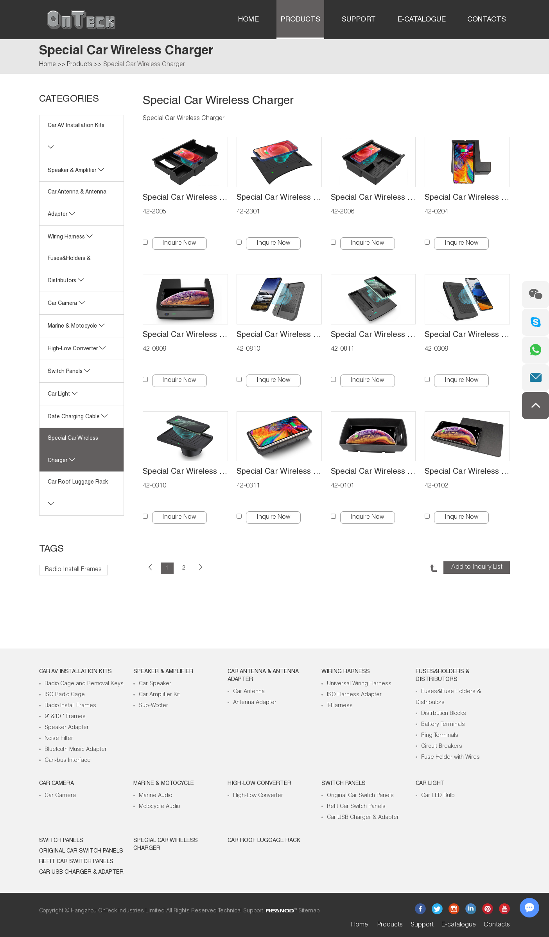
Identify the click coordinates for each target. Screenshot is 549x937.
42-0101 (342, 486)
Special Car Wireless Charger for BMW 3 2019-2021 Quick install (467, 335)
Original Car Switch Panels (360, 796)
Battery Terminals (443, 724)
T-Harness (340, 706)
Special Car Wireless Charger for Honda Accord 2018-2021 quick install (373, 335)
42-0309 (436, 349)
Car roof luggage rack (264, 841)
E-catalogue (421, 19)
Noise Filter (59, 739)
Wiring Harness (70, 237)
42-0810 (248, 349)
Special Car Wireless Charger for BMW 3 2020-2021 (279, 472)
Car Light (63, 394)
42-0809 (154, 349)
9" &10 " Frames (65, 717)
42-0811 (342, 349)
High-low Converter (77, 349)
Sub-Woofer (153, 706)
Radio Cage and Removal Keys (84, 684)
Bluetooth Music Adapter (76, 749)
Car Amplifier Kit (159, 695)
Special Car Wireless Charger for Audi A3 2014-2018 (373, 472)
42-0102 (436, 486)
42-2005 (154, 212)
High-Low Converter (258, 796)
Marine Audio (155, 796)
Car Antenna (249, 692)
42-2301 (248, 212)
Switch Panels (69, 371)
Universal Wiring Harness (359, 684)
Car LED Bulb (438, 796)
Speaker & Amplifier (76, 171)
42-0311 (248, 486)
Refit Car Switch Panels (356, 807)
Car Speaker (155, 684)
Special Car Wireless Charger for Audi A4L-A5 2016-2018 (467, 472)
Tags (51, 549)
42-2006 (342, 212)
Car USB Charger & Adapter (363, 818)
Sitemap (309, 911)
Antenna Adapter (254, 703)
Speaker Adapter (67, 728)
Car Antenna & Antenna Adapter (263, 676)
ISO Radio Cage (65, 695)
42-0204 (436, 212)
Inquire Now (179, 243)
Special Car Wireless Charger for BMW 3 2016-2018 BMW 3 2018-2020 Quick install (185, 472)
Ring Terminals (439, 735)
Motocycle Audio (159, 807)
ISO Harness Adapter (354, 695)
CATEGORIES (69, 99)
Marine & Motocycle (76, 326)
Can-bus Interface (68, 760)
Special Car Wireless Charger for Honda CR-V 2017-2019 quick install (279, 335)
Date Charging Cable (78, 417)
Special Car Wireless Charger (144, 65)
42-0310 (154, 486)
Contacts (486, 19)
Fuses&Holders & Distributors (443, 676)
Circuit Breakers (441, 746)
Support (359, 19)
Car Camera (66, 303)
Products (300, 19)
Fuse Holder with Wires (450, 757)
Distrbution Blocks (443, 714)
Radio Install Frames (73, 570)
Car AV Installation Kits (75, 672)
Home (248, 19)
